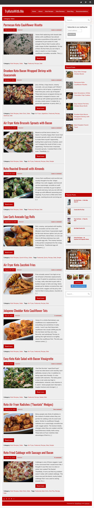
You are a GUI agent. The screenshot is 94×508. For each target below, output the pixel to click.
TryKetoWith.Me (14, 11)
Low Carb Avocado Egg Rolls (19, 216)
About (40, 11)
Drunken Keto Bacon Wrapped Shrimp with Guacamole (27, 72)
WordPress (78, 503)
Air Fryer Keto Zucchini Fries (19, 264)
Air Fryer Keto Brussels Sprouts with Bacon (28, 123)
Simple (51, 161)
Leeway (87, 503)
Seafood (6, 115)
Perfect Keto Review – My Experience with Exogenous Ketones (81, 238)
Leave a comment (56, 30)
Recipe (36, 63)
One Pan (52, 491)
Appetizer (45, 113)
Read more (40, 58)
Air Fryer (38, 113)
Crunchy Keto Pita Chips (79, 209)
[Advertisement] (78, 163)
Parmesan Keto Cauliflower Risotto (23, 25)
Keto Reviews (60, 11)
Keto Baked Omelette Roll (79, 228)
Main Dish (22, 113)
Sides (21, 63)
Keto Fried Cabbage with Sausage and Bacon (28, 452)
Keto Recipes (49, 11)
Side (41, 63)
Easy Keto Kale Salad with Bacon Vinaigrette (28, 358)
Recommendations (82, 11)
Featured (31, 63)
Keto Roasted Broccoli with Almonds (24, 168)
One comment (57, 409)
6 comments (58, 457)
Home (34, 11)
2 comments (58, 315)
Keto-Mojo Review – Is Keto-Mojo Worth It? (81, 201)
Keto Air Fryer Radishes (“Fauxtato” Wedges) (28, 404)
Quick (45, 257)
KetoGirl (20, 30)
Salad (41, 397)
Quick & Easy (23, 257)
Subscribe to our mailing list (77, 27)
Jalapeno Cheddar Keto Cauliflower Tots (26, 310)
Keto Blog (70, 11)
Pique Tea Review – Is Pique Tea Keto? (80, 219)
